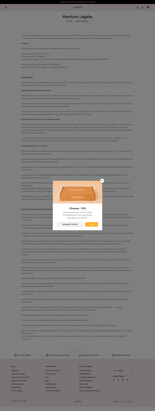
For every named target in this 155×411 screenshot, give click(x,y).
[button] (102, 181)
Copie (91, 224)
